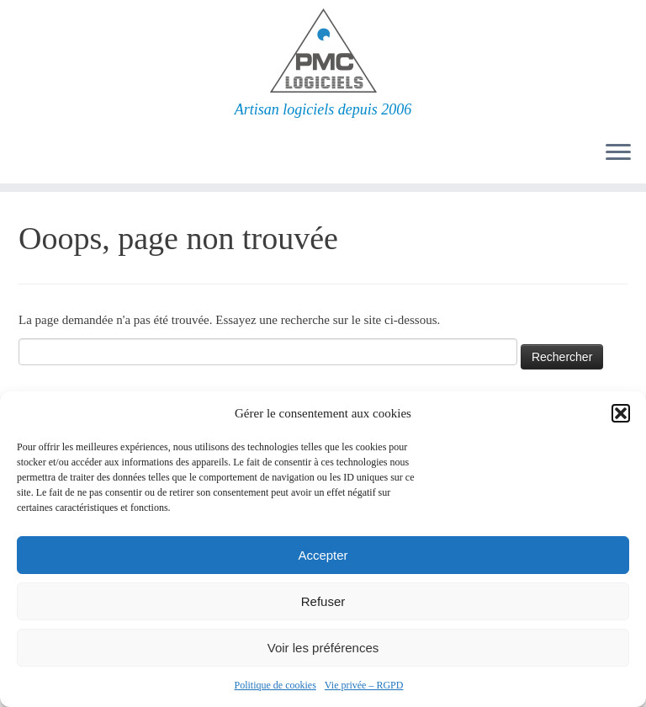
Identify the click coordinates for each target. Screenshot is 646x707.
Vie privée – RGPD (364, 685)
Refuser (323, 601)
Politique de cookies (275, 685)
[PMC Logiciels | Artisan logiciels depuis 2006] (323, 50)
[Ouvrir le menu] (618, 153)
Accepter (322, 555)
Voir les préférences (323, 648)
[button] (620, 413)
